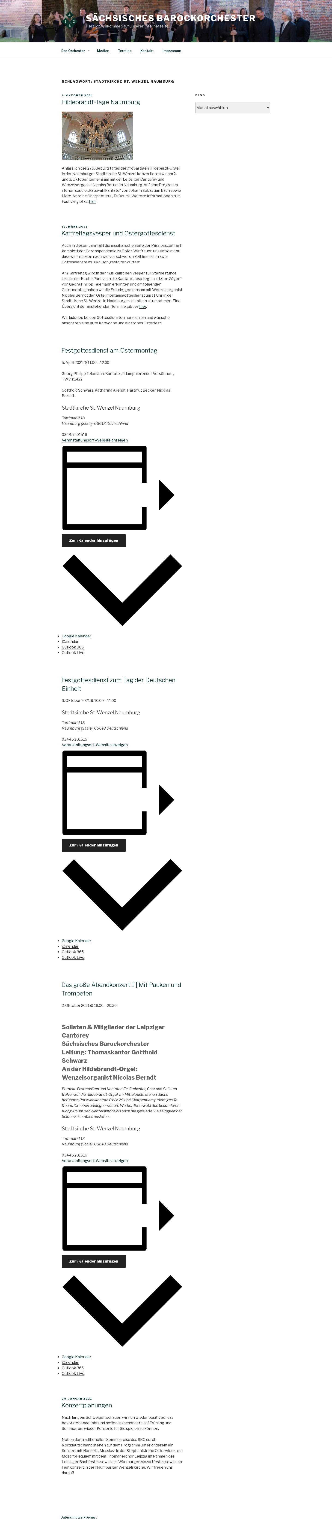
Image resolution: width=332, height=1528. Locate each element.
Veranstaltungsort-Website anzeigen (95, 440)
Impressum (172, 51)
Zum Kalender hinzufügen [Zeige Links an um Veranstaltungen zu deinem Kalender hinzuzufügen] (93, 540)
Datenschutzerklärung (77, 1517)
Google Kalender (76, 636)
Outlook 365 (73, 647)
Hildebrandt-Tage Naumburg (100, 102)
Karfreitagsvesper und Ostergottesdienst (118, 233)
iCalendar (70, 641)
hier (92, 201)
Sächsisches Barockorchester (171, 18)
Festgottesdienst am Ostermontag (109, 350)
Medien (103, 51)
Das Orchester (75, 51)
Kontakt (147, 51)
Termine (125, 51)
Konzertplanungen (86, 1405)
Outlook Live (73, 653)
